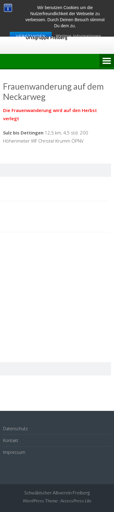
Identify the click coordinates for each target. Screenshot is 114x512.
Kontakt (10, 440)
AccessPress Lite (76, 500)
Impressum (14, 452)
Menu (106, 61)
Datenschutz (15, 428)
